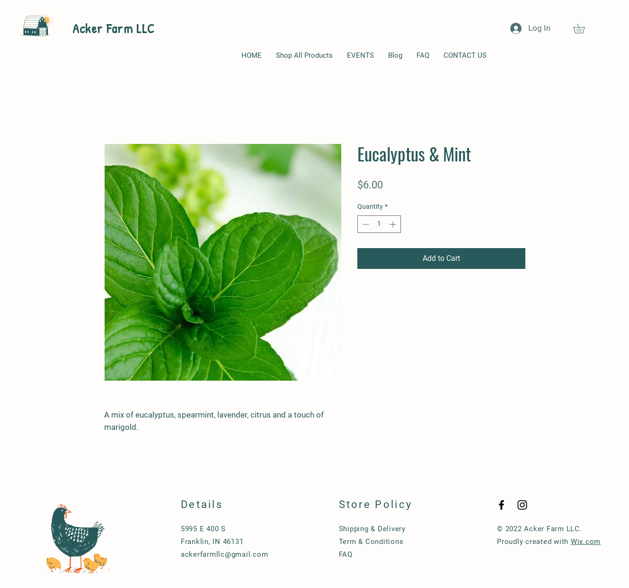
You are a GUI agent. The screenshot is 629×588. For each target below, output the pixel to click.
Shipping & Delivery (372, 529)
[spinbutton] (379, 224)
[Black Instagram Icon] (522, 505)
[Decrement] (365, 224)
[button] (583, 28)
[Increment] (393, 224)
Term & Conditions (371, 541)
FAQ (346, 554)
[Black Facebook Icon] (501, 505)
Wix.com (586, 541)
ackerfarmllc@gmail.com (224, 554)
